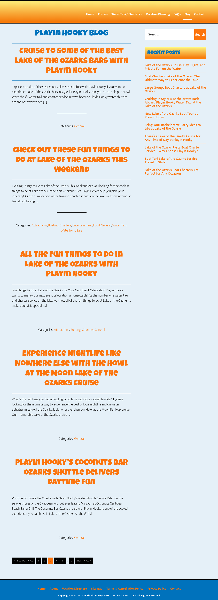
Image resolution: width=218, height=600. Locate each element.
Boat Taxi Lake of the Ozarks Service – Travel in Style (172, 160)
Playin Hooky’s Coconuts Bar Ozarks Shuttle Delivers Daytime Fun (71, 472)
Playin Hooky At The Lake (33, 12)
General (79, 126)
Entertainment (82, 225)
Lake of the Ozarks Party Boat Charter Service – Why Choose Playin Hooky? (172, 149)
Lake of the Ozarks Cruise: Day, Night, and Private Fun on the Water (175, 67)
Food (96, 225)
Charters (65, 225)
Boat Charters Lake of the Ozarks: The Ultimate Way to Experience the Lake (172, 78)
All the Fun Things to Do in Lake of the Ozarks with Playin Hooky (71, 264)
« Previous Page (23, 560)
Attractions (39, 225)
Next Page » (84, 560)
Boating (53, 225)
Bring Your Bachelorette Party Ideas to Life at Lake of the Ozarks (173, 126)
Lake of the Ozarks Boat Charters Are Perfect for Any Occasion (172, 171)
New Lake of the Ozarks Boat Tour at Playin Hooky (171, 115)
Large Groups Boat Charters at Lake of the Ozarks (175, 89)
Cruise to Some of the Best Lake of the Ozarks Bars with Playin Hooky (71, 61)
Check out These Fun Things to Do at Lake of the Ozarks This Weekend (71, 160)
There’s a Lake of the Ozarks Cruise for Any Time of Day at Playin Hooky (172, 138)
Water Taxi (119, 225)
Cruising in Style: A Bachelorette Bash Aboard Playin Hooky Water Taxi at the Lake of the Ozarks (173, 102)
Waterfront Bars (71, 230)
